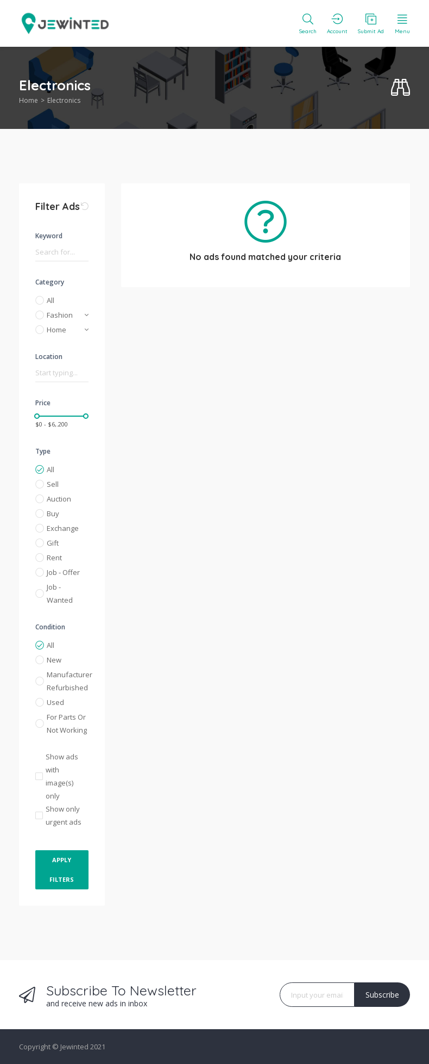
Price (43, 402)
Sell (53, 484)
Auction (59, 499)
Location (48, 356)
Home (28, 100)
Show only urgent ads (63, 815)
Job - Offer (63, 572)
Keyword (48, 235)
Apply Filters (61, 869)
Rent (54, 557)
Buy (53, 513)
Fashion (60, 315)
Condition (50, 627)
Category (49, 282)
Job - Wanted (60, 593)
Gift (53, 543)
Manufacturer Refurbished (68, 681)
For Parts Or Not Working (67, 723)
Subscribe (382, 994)
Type (43, 451)
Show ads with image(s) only (62, 776)
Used (55, 702)
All (50, 300)
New (54, 660)
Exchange (63, 528)
